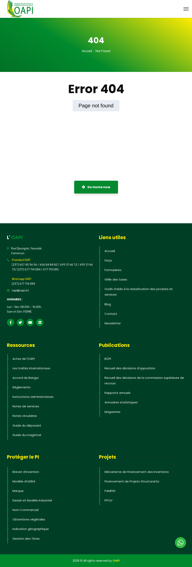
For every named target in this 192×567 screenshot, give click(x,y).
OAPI (116, 561)
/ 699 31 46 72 (67, 264)
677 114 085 (51, 269)
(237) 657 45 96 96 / (26, 264)
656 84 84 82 (49, 264)
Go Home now (96, 187)
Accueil (87, 51)
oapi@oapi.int (20, 290)
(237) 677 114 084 (23, 283)
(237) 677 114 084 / (30, 269)
